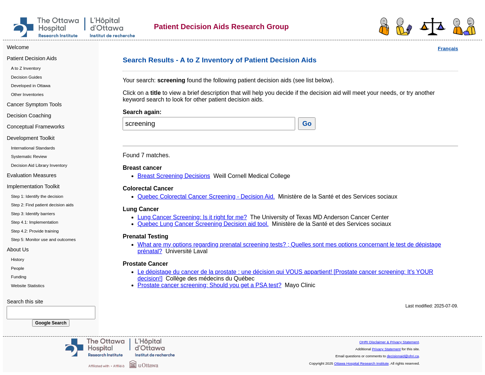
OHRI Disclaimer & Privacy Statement (389, 342)
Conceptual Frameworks (35, 127)
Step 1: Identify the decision (37, 196)
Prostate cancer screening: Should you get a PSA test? (209, 285)
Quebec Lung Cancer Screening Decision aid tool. (203, 224)
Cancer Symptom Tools (34, 104)
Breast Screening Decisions (173, 176)
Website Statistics (28, 285)
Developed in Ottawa (31, 85)
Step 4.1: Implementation (34, 222)
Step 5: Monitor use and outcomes (43, 239)
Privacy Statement (386, 349)
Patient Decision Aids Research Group (221, 27)
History (17, 259)
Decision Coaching (29, 115)
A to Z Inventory (26, 68)
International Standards (33, 148)
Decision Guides (26, 77)
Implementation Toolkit (33, 186)
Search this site (25, 302)
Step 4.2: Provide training (35, 231)
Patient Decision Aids (32, 58)
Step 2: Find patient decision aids (42, 205)
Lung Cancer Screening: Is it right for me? (192, 217)
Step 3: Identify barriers (33, 213)
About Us (17, 249)
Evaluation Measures (31, 175)
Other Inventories (27, 94)
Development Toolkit (30, 138)
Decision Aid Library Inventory (39, 165)
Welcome (18, 47)
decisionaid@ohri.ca (403, 356)
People (17, 268)
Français (448, 48)
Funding (19, 277)
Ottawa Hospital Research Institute (361, 363)
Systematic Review (29, 156)
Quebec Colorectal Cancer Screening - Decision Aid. (206, 196)
